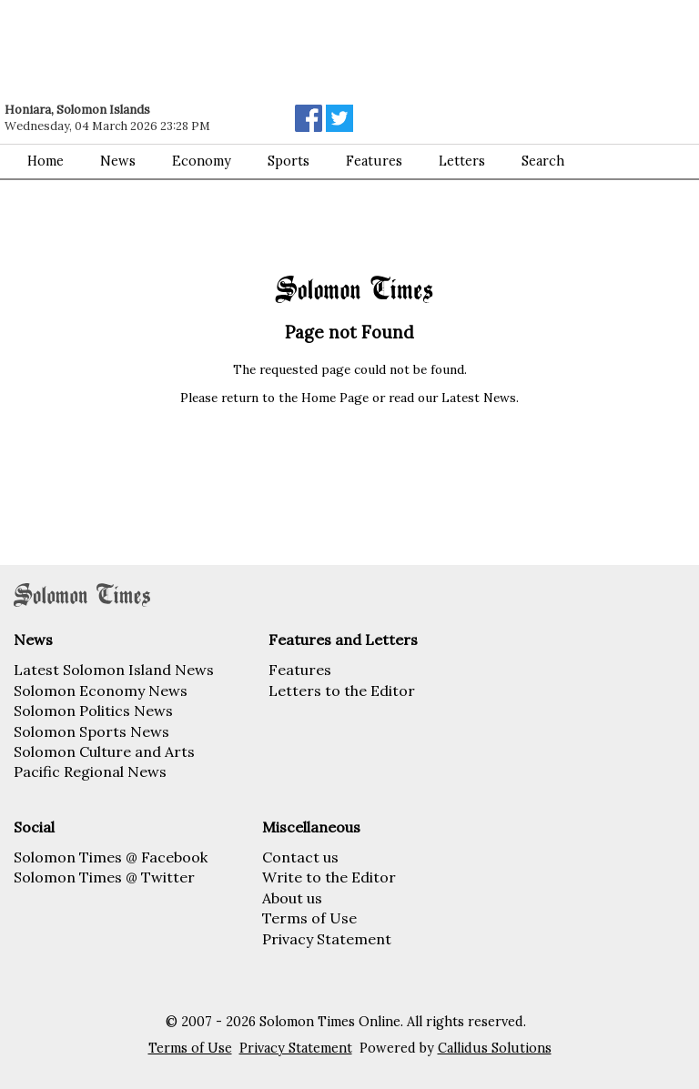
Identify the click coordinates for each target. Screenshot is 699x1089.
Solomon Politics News (93, 710)
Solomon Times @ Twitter (104, 877)
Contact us (300, 857)
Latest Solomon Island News (114, 669)
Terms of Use (309, 918)
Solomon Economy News (100, 690)
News (118, 161)
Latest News (478, 397)
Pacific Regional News (90, 771)
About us (292, 898)
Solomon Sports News (91, 731)
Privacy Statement (326, 939)
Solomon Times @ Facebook (111, 857)
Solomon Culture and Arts (104, 751)
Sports (288, 161)
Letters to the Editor (341, 690)
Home (45, 161)
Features (299, 669)
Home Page (335, 397)
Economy (201, 161)
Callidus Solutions (495, 1048)
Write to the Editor (329, 877)
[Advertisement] (259, 50)
